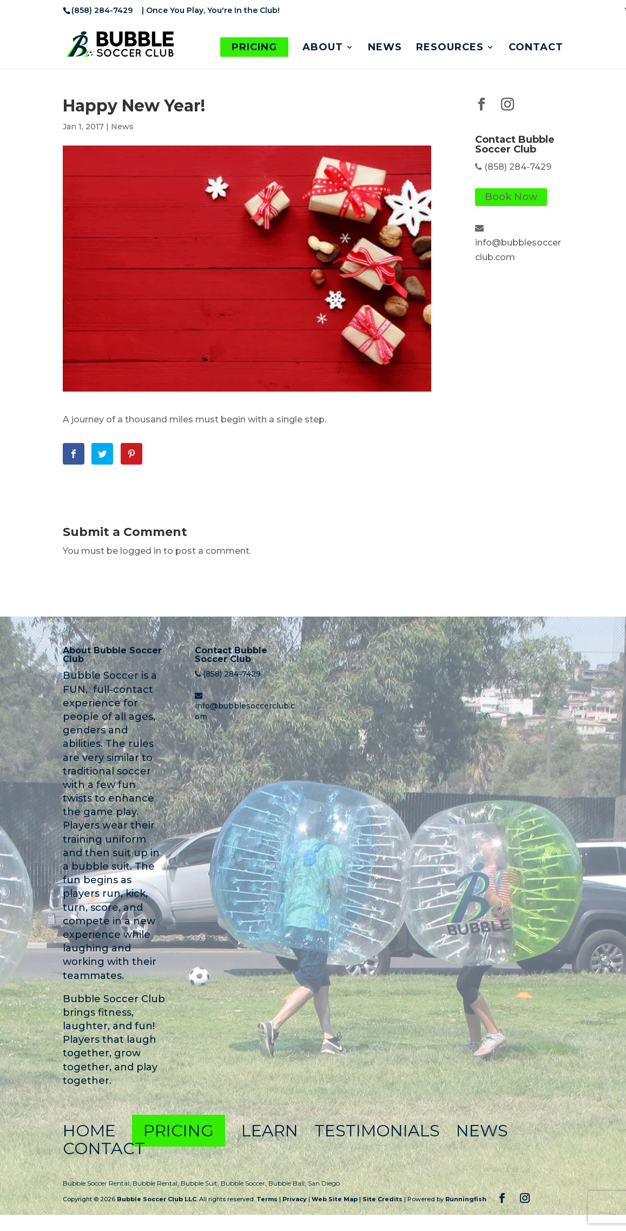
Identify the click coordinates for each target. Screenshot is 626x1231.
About (322, 48)
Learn (269, 1131)
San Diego (324, 1183)
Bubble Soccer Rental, (98, 1183)
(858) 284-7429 (517, 167)
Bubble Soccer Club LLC (156, 1199)
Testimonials (376, 1131)
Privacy (294, 1199)
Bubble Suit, (201, 1183)
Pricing (254, 47)
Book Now (511, 197)
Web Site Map (335, 1199)
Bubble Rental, (157, 1183)
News (385, 48)
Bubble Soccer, (244, 1183)
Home (89, 1131)
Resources (450, 48)
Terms (267, 1199)
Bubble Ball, (288, 1183)
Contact (536, 48)
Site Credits (383, 1199)
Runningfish (465, 1199)
